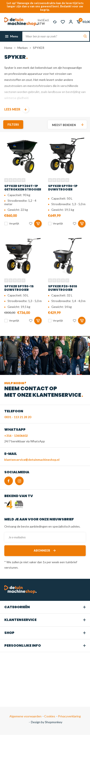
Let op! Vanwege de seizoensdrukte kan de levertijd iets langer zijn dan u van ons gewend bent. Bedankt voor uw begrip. (45, 6)
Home (8, 48)
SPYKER (38, 48)
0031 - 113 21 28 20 (17, 417)
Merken (22, 48)
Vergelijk (14, 223)
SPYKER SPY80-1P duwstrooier (63, 188)
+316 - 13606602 (16, 435)
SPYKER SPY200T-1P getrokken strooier (22, 188)
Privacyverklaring (69, 716)
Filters (13, 124)
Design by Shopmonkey (46, 722)
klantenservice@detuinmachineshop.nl (31, 459)
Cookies (49, 716)
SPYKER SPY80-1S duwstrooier (19, 288)
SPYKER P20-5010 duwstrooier (62, 288)
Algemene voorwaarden (25, 716)
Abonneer (45, 551)
